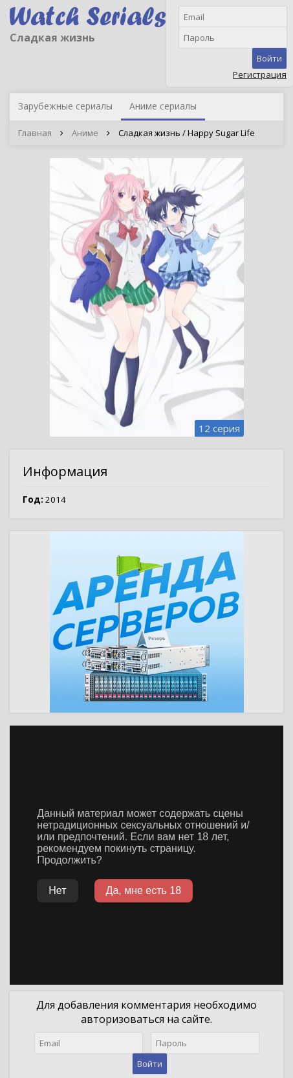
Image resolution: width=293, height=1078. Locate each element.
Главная (35, 133)
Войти (269, 58)
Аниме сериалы (163, 106)
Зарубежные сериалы (65, 106)
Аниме (85, 133)
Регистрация (260, 74)
